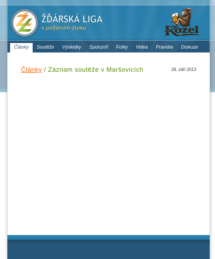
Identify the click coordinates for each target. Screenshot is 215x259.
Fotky (122, 47)
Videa (142, 47)
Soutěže (45, 47)
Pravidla (164, 47)
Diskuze (189, 47)
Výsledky (71, 47)
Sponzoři (98, 47)
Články (21, 47)
